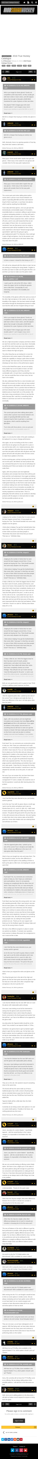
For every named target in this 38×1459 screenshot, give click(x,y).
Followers (17, 1427)
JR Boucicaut (7, 61)
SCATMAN (10, 1248)
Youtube (25, 1450)
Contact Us (22, 1446)
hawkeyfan (10, 996)
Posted (14, 80)
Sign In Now (19, 1421)
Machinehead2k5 (12, 1260)
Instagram (21, 1450)
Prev (7, 71)
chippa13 (10, 510)
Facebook (17, 1450)
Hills (8, 78)
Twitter (12, 1450)
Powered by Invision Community (19, 1456)
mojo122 (10, 152)
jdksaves (10, 248)
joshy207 (10, 1123)
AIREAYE (10, 123)
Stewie (9, 545)
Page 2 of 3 (19, 71)
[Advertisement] (19, 34)
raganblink (10, 792)
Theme (15, 1446)
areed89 (10, 689)
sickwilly (10, 1342)
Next (30, 71)
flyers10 (10, 1192)
